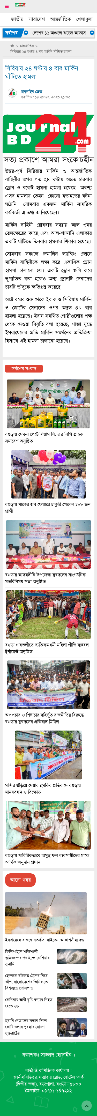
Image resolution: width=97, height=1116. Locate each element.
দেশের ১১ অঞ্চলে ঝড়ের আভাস (62, 33)
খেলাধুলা (84, 19)
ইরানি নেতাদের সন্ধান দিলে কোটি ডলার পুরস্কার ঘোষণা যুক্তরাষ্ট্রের (26, 1027)
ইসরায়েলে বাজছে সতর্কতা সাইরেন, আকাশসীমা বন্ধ (44, 940)
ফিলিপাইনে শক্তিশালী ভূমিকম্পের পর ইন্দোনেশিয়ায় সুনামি (27, 958)
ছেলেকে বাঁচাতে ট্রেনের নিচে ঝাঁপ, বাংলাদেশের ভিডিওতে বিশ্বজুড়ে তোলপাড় (26, 982)
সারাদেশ (37, 19)
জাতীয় (17, 19)
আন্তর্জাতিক (60, 19)
